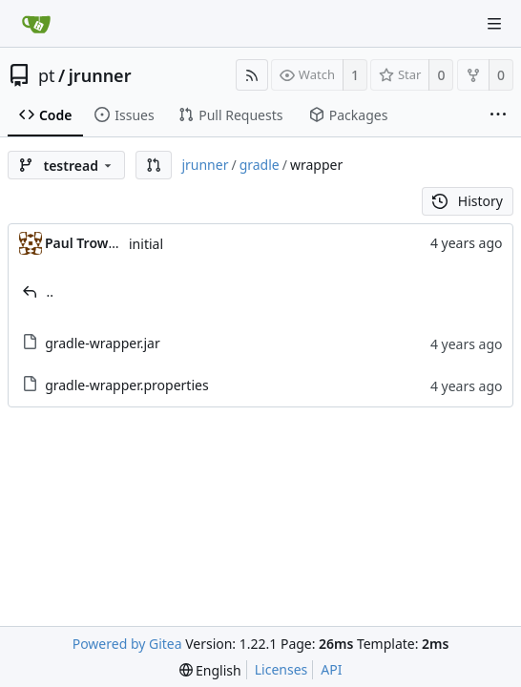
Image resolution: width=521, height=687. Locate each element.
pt (46, 75)
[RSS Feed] (252, 75)
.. (50, 291)
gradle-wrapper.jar (102, 343)
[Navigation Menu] (494, 24)
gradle (260, 165)
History (467, 201)
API (331, 669)
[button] (153, 165)
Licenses (281, 669)
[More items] (498, 115)
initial (146, 244)
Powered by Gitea (127, 644)
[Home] (36, 24)
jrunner (100, 75)
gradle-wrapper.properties (127, 385)
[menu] (210, 670)
